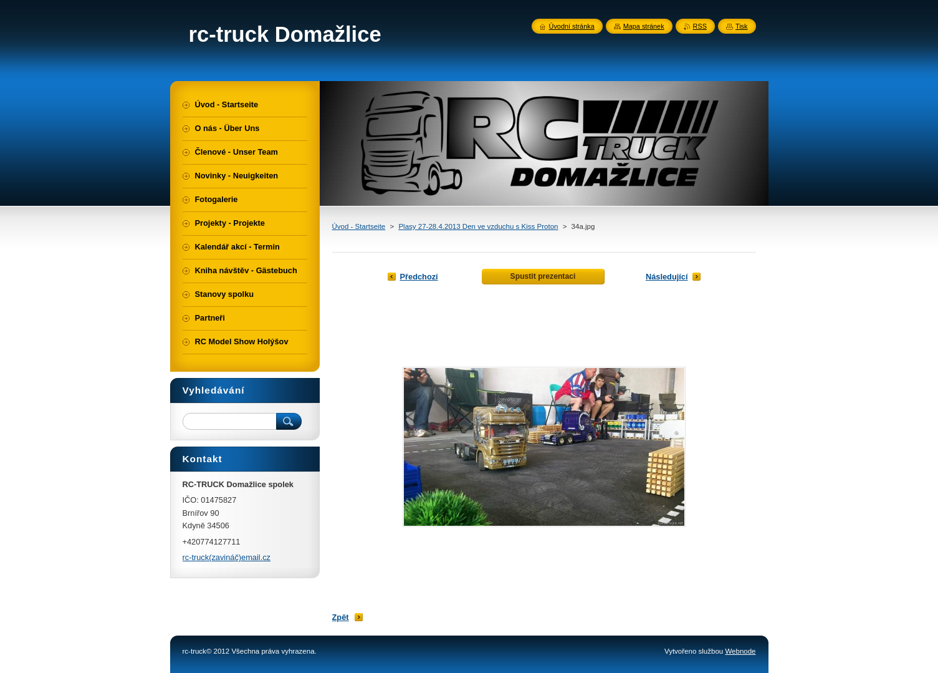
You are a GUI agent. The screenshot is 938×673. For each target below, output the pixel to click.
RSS (700, 26)
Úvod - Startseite (359, 226)
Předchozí (419, 276)
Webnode (740, 651)
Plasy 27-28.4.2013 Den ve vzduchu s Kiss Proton (478, 226)
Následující (667, 276)
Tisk (741, 26)
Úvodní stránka (572, 26)
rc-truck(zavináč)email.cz (227, 557)
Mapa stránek (643, 26)
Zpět (340, 617)
